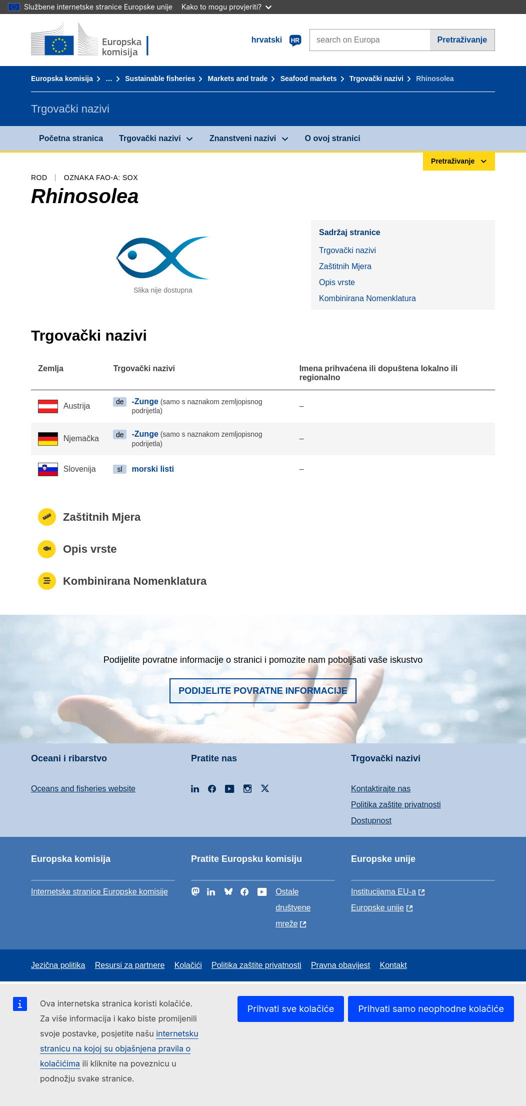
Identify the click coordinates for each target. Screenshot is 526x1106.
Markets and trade (238, 79)
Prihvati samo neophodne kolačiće (431, 1008)
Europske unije (377, 907)
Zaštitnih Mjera (345, 266)
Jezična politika (58, 965)
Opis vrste (337, 282)
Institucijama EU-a (383, 891)
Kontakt (393, 965)
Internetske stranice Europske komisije (99, 891)
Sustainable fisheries (160, 79)
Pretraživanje (463, 40)
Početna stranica (71, 138)
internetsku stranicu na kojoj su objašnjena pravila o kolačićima (119, 1048)
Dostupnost (371, 820)
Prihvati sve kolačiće (291, 1008)
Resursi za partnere (130, 965)
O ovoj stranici (332, 138)
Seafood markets (308, 79)
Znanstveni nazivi (243, 138)
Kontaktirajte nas (380, 788)
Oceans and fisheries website (83, 788)
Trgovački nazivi (377, 79)
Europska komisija (62, 79)
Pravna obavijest (340, 965)
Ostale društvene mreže (293, 907)
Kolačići (188, 965)
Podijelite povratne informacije (263, 691)
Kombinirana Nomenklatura (367, 298)
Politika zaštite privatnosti (396, 804)
